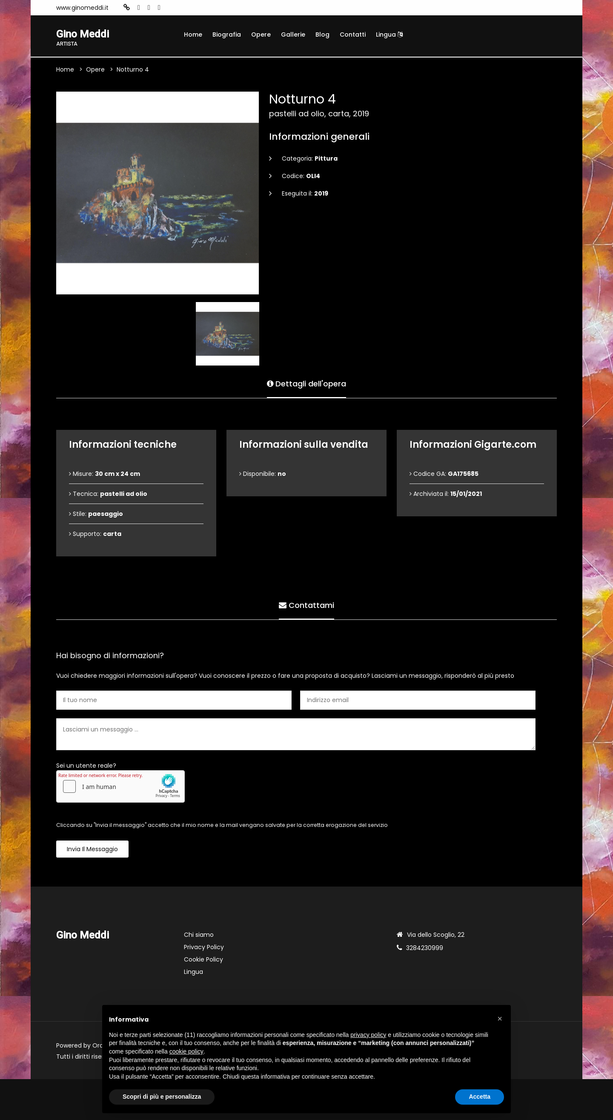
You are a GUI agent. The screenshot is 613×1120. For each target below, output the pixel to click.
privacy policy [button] (368, 1034)
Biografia (226, 34)
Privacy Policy (204, 947)
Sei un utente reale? (86, 765)
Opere (261, 34)
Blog (322, 34)
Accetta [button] (479, 1096)
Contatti (353, 34)
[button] (500, 1018)
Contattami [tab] (306, 605)
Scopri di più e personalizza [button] (162, 1096)
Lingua (389, 34)
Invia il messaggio (92, 849)
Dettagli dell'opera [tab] (306, 383)
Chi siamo (199, 934)
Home (193, 34)
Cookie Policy (203, 959)
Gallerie (293, 34)
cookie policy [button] (186, 1051)
